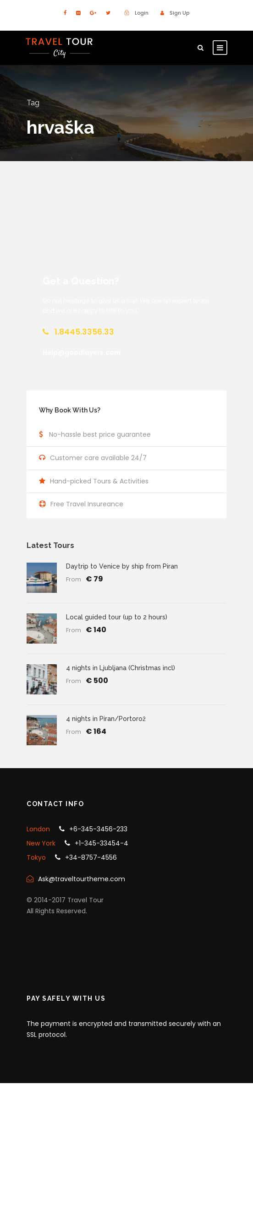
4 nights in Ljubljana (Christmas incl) (120, 668)
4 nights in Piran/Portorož (106, 718)
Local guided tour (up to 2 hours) (116, 617)
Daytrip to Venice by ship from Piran (122, 566)
